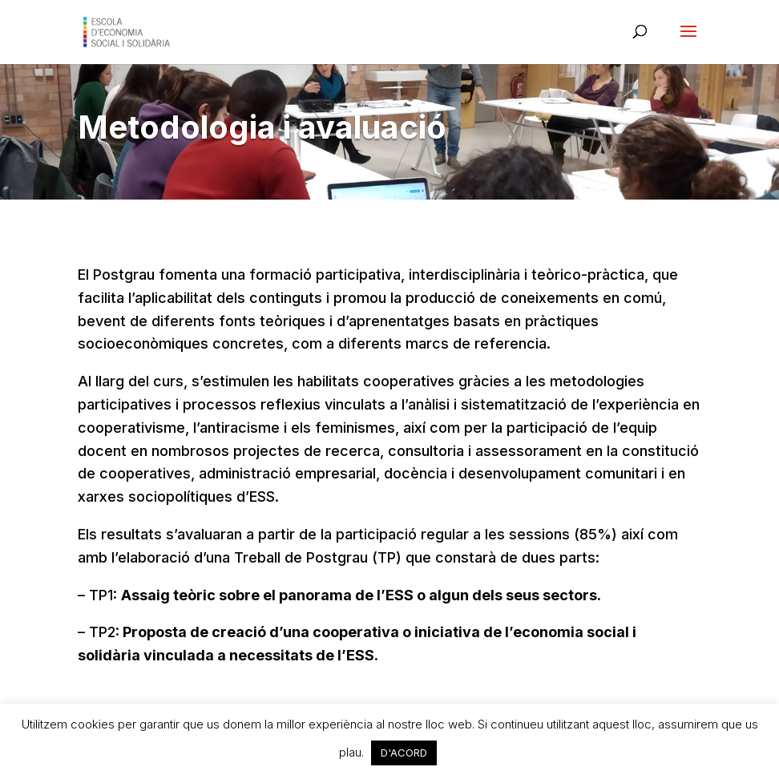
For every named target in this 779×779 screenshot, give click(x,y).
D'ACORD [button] (404, 752)
